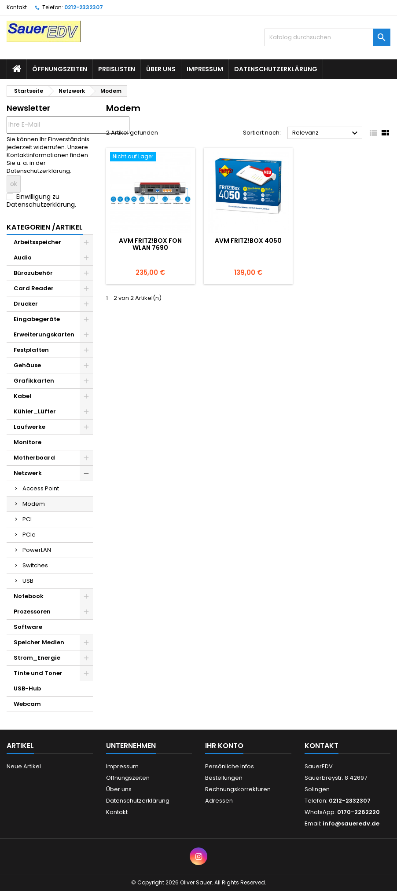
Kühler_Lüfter (35, 411)
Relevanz (326, 133)
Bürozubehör (33, 273)
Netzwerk (28, 473)
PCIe (29, 534)
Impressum (205, 69)
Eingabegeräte (37, 319)
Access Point (40, 488)
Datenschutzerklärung (275, 69)
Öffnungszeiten (59, 69)
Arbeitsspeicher (37, 242)
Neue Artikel (24, 766)
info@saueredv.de (351, 823)
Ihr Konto (224, 746)
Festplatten (31, 350)
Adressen (219, 800)
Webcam (27, 704)
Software (28, 627)
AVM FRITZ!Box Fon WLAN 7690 (150, 244)
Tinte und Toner (38, 673)
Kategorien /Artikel (45, 227)
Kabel (22, 396)
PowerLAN (36, 550)
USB (27, 581)
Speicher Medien (39, 642)
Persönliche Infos (229, 766)
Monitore (27, 442)
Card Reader (34, 288)
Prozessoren (32, 611)
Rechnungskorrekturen (238, 789)
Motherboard (34, 457)
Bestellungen (224, 778)
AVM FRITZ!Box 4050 (248, 240)
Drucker (26, 303)
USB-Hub (27, 688)
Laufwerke (29, 427)
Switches (35, 565)
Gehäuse (27, 365)
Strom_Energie (37, 658)
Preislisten (116, 69)
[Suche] (327, 37)
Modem (33, 504)
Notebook (29, 596)
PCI (27, 519)
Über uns (161, 69)
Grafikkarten (34, 380)
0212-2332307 (83, 7)
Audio (23, 257)
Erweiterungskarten (44, 334)
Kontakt (17, 7)
